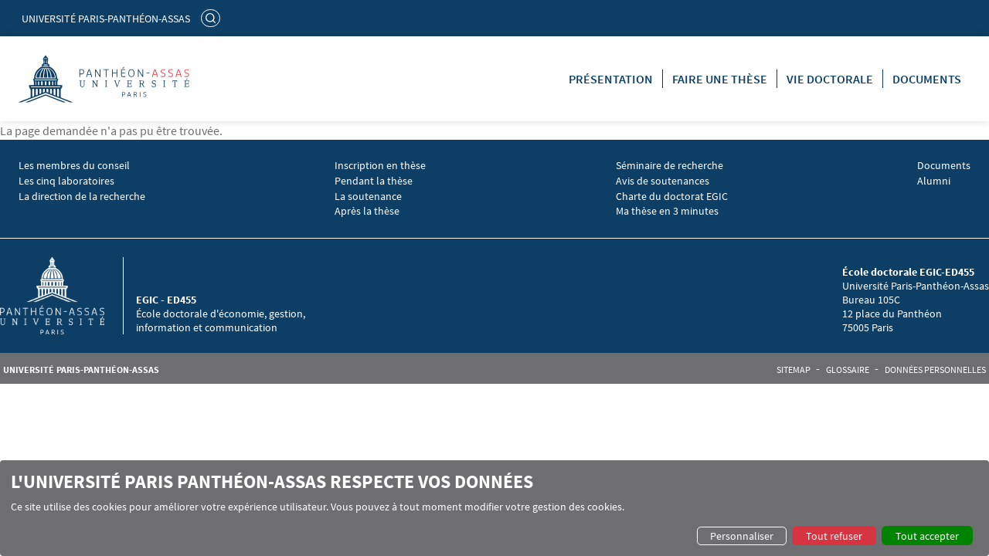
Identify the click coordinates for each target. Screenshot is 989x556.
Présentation (611, 78)
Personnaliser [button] (741, 536)
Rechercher (212, 18)
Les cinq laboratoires (66, 181)
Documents (926, 78)
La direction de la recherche (82, 196)
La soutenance (368, 196)
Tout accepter (927, 536)
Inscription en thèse (380, 165)
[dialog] (494, 508)
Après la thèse (367, 211)
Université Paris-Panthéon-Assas (106, 18)
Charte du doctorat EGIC (672, 196)
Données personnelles (935, 369)
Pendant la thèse (374, 181)
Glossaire (847, 369)
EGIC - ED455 (166, 300)
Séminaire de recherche (669, 165)
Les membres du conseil (74, 165)
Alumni (933, 181)
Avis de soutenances (662, 181)
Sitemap (794, 369)
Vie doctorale (830, 78)
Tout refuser (834, 536)
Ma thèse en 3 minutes (667, 211)
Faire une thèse (719, 78)
